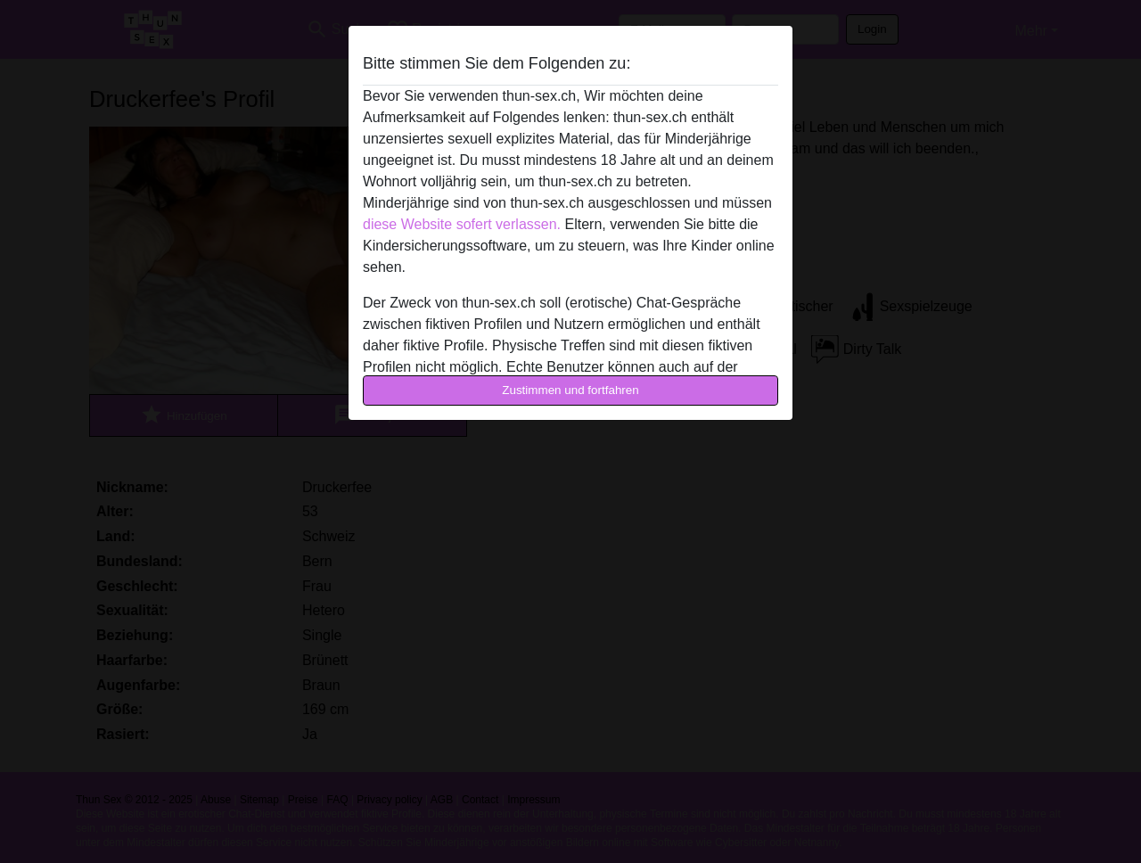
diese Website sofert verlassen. (462, 224)
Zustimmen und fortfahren (570, 390)
